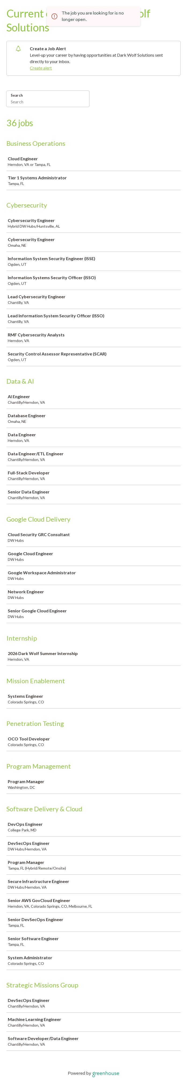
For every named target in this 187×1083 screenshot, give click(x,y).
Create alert (41, 67)
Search (17, 95)
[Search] (47, 102)
